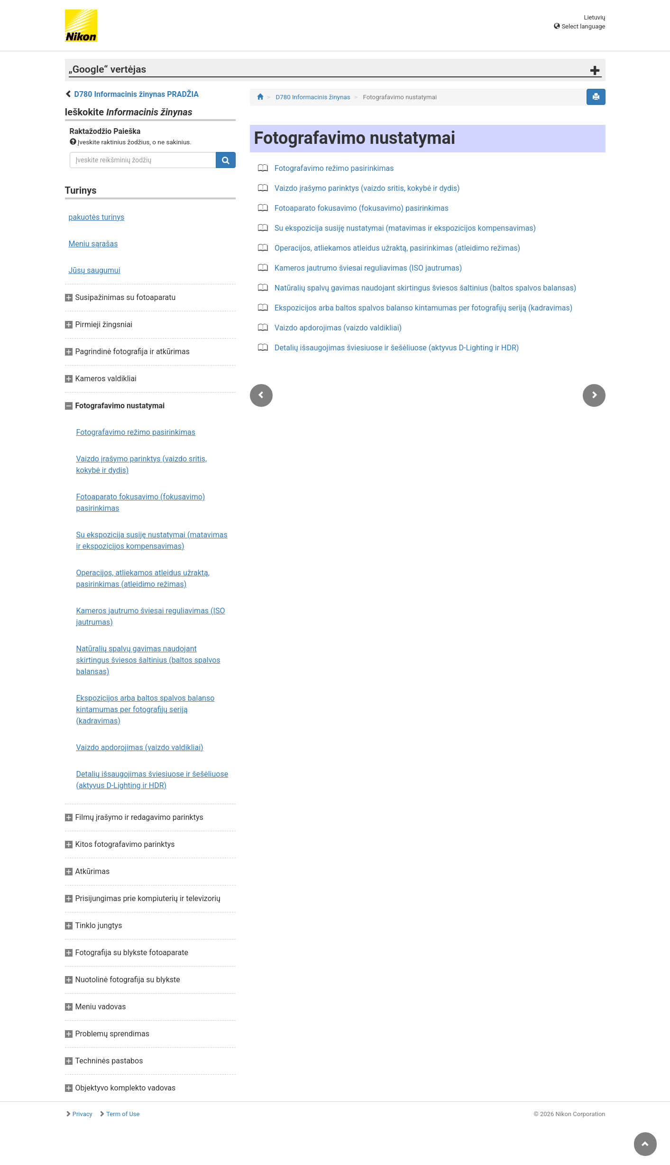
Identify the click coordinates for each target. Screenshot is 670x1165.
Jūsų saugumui (94, 270)
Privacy (82, 1114)
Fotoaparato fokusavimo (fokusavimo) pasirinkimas (140, 502)
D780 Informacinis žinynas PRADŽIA (136, 94)
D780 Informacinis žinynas (313, 97)
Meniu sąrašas (93, 243)
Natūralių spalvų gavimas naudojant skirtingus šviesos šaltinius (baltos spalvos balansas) (148, 660)
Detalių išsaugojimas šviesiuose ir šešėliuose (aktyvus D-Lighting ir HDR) (152, 780)
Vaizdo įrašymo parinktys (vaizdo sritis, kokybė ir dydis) (141, 464)
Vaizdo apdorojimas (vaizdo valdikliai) (139, 747)
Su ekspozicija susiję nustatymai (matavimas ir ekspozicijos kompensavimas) (152, 540)
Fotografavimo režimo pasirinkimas (135, 432)
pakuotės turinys (97, 217)
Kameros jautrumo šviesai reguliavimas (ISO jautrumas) (150, 616)
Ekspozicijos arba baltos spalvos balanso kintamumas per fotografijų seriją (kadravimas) (145, 709)
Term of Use (122, 1114)
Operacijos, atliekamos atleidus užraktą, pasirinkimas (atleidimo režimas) (143, 578)
